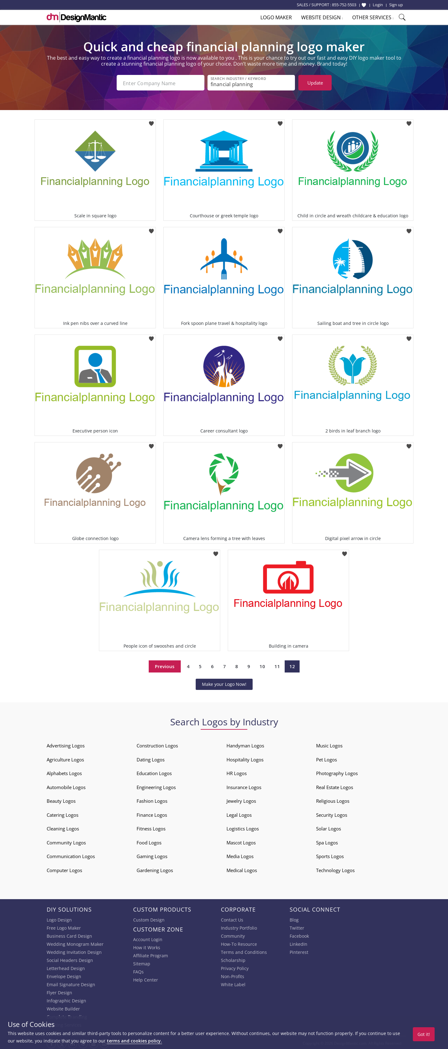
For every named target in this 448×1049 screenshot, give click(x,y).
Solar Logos (328, 827)
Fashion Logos (152, 800)
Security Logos (331, 814)
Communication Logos (71, 855)
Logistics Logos (242, 827)
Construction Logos (157, 744)
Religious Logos (332, 800)
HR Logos (236, 772)
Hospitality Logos (245, 758)
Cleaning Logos (63, 827)
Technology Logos (335, 869)
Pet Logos (326, 758)
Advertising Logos (66, 744)
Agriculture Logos (65, 758)
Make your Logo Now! (224, 683)
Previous (165, 665)
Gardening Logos (155, 869)
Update (315, 83)
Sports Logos (330, 855)
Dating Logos (151, 758)
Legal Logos (239, 814)
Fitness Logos (151, 827)
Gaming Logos (152, 855)
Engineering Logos (156, 786)
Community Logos (66, 841)
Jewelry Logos (241, 800)
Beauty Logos (61, 800)
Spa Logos (327, 841)
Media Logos (240, 855)
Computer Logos (64, 869)
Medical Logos (241, 869)
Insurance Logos (243, 786)
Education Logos (154, 772)
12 (292, 665)
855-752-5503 (344, 4)
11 (277, 665)
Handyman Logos (245, 744)
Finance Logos (152, 814)
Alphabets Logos (64, 772)
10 (262, 665)
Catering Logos (62, 814)
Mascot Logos (241, 841)
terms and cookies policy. (134, 1041)
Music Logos (329, 744)
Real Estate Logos (334, 786)
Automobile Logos (66, 786)
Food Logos (149, 841)
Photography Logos (337, 772)
